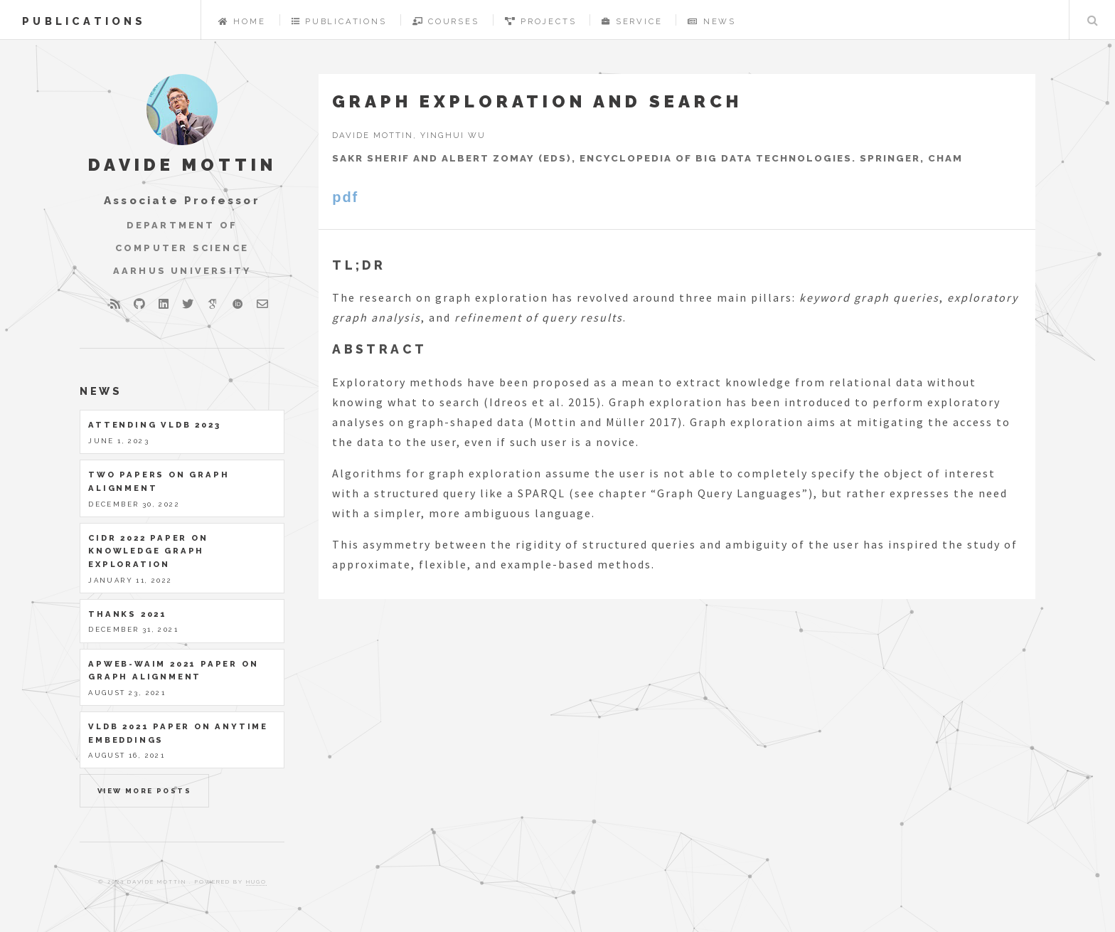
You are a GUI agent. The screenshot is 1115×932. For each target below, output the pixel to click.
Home (242, 21)
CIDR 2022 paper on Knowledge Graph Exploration (148, 551)
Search (1092, 20)
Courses (445, 21)
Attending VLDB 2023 (154, 425)
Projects (541, 21)
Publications (339, 21)
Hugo (256, 881)
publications (84, 21)
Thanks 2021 (127, 614)
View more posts (144, 791)
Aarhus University (182, 270)
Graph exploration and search (537, 101)
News (712, 21)
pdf (345, 197)
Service (632, 21)
